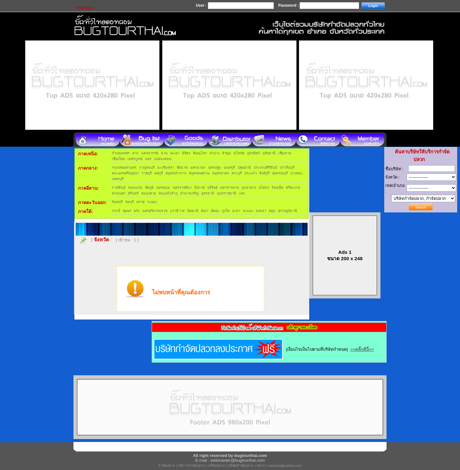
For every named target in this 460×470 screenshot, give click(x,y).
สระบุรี (237, 173)
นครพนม (163, 187)
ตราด (140, 202)
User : (202, 5)
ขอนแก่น (135, 187)
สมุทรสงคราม (199, 173)
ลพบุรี (158, 173)
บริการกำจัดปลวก (191, 465)
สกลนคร (118, 193)
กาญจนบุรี (147, 167)
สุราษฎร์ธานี (287, 211)
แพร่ (148, 159)
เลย (241, 193)
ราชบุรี (147, 173)
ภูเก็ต (226, 211)
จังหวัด (101, 239)
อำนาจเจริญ (189, 193)
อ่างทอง (296, 173)
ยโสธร (264, 187)
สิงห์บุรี (264, 173)
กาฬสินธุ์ (119, 187)
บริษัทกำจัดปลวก (241, 465)
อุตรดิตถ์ (253, 153)
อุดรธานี (207, 193)
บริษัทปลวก (216, 465)
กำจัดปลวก (166, 465)
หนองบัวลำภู (168, 193)
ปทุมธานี (244, 167)
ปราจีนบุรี (287, 167)
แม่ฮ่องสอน (163, 159)
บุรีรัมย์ (212, 187)
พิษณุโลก (200, 153)
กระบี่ (116, 211)
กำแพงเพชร (121, 153)
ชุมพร (127, 211)
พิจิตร (186, 153)
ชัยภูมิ (149, 187)
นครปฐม (214, 167)
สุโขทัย (239, 153)
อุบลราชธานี (226, 193)
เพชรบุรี (118, 179)
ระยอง (152, 202)
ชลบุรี (129, 202)
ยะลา (236, 211)
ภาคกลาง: (88, 168)
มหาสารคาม (229, 187)
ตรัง (137, 211)
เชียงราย (284, 153)
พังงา (204, 211)
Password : (289, 5)
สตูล (272, 211)
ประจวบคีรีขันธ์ (265, 167)
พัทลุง (215, 211)
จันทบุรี (117, 202)
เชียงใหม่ (118, 159)
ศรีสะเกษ (293, 187)
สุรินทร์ (133, 193)
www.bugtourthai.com (285, 465)
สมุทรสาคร (220, 173)
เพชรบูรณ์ (134, 159)
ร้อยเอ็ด (277, 187)
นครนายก (197, 167)
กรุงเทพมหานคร (124, 167)
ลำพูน (226, 153)
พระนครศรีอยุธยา (125, 173)
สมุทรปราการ (175, 173)
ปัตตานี (192, 211)
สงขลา (261, 211)
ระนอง (248, 211)
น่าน (164, 153)
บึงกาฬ (199, 187)
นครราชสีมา (182, 187)
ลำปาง (214, 153)
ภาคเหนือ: (88, 153)
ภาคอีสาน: (88, 188)
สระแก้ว (250, 173)
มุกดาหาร (248, 187)
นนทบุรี (229, 167)
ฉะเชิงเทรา (165, 167)
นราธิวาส (177, 211)
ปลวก (261, 465)
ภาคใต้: (85, 211)
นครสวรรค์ (149, 153)
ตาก (135, 153)
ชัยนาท (182, 167)
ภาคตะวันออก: (92, 202)
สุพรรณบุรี (280, 173)
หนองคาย (148, 193)
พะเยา (175, 153)
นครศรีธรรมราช (154, 211)
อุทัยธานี (269, 153)
